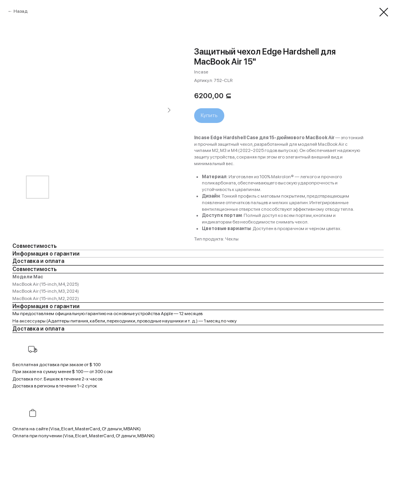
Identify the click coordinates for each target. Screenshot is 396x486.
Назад (20, 11)
